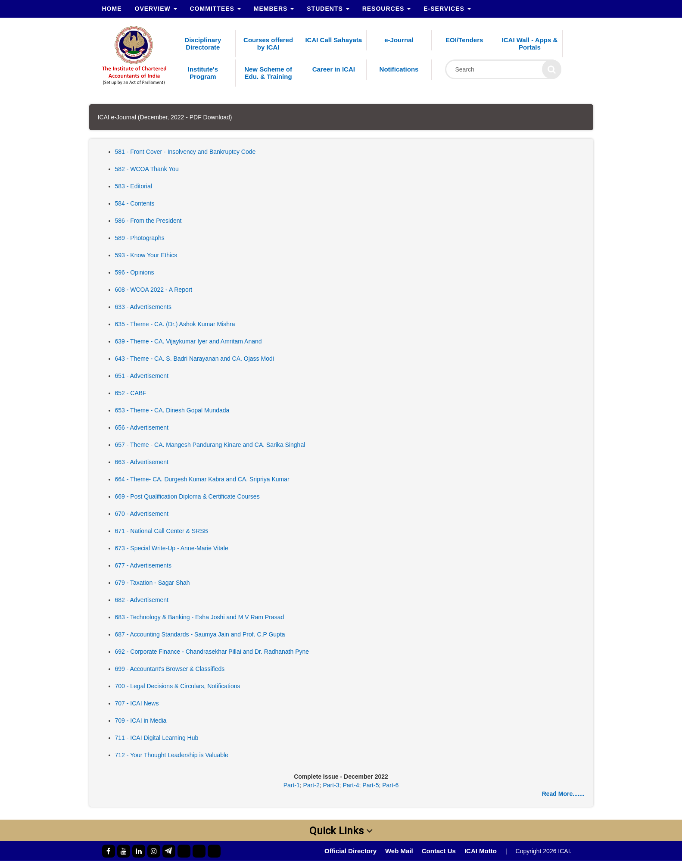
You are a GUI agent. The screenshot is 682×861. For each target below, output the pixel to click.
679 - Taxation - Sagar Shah (152, 582)
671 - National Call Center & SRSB (161, 530)
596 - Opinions (134, 272)
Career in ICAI (333, 69)
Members (274, 8)
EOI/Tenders (464, 40)
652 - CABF (130, 393)
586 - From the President (148, 220)
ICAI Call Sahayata (333, 40)
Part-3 (331, 785)
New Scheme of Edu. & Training (268, 73)
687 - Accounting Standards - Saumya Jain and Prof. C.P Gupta (200, 634)
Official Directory (350, 851)
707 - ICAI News (137, 703)
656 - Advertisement (142, 427)
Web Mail (399, 851)
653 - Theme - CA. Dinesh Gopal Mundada (172, 410)
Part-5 (370, 785)
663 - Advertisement (142, 462)
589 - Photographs (140, 237)
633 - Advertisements (143, 306)
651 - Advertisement (142, 375)
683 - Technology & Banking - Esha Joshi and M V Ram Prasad (199, 617)
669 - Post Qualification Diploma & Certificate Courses (187, 496)
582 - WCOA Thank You (147, 168)
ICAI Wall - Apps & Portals (530, 43)
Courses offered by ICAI (268, 43)
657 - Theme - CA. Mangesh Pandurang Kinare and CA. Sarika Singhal (210, 444)
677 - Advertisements (143, 565)
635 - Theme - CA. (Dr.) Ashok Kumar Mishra (175, 324)
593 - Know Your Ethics (146, 255)
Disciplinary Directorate (202, 43)
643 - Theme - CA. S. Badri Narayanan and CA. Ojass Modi (194, 358)
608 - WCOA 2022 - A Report (154, 289)
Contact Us (439, 851)
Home (112, 8)
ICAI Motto (480, 851)
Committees (215, 8)
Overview (156, 8)
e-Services (447, 8)
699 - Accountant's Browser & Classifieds (170, 668)
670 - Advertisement (142, 513)
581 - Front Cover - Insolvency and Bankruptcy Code (185, 151)
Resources (386, 8)
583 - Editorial (133, 186)
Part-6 (390, 785)
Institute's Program (203, 73)
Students (328, 8)
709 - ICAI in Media (141, 720)
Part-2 (311, 785)
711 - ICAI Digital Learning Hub (157, 737)
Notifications (399, 69)
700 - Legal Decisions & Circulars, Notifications (177, 686)
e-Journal (399, 40)
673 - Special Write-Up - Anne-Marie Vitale (171, 548)
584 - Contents (135, 203)
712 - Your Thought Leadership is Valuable (171, 755)
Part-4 (351, 785)
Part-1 (291, 785)
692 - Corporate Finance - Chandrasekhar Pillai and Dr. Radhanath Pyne (212, 651)
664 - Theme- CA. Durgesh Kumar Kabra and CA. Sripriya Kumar (202, 479)
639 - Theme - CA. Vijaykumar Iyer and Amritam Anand (188, 341)
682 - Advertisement (142, 599)
